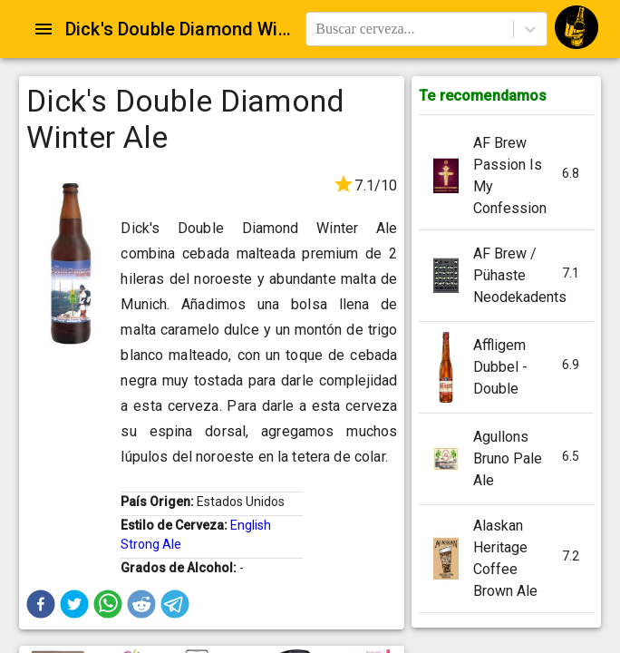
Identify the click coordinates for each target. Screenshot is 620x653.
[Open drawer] (43, 29)
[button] (40, 604)
